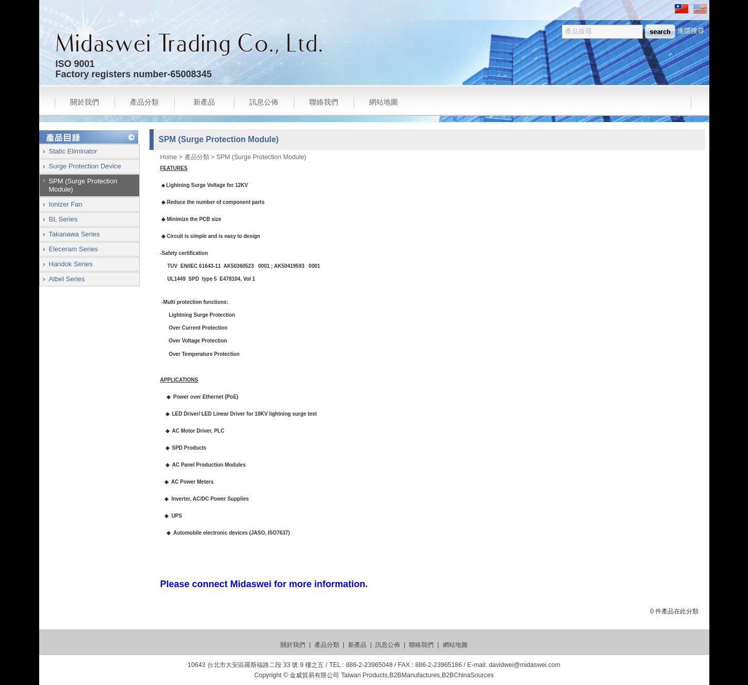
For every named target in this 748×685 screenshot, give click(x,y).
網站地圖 (383, 102)
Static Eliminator (73, 151)
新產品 (204, 102)
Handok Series (71, 264)
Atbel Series (67, 279)
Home (168, 157)
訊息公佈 (264, 102)
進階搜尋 (690, 31)
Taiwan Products (364, 675)
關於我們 (84, 102)
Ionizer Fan (65, 204)
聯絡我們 (323, 102)
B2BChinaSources (468, 675)
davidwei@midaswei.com (524, 665)
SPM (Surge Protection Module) (261, 157)
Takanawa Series (74, 234)
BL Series (63, 219)
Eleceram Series (73, 249)
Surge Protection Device (85, 166)
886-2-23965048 (369, 665)
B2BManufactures (414, 675)
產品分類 (144, 102)
